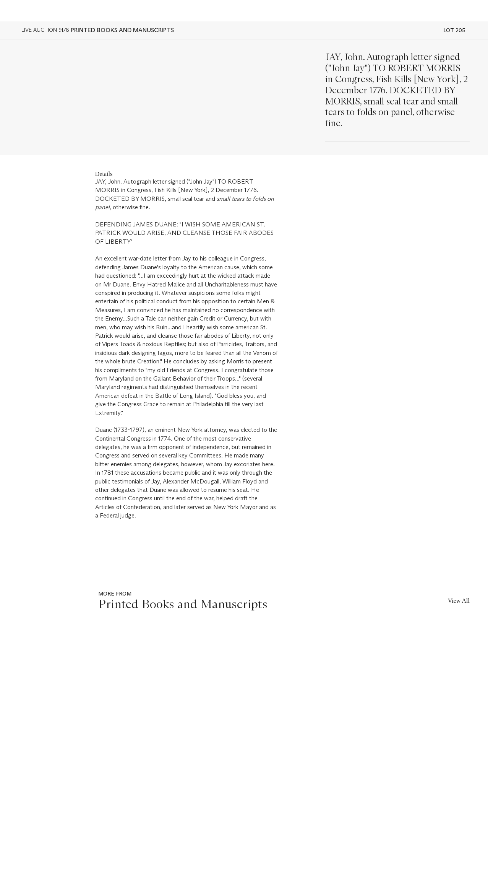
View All (459, 600)
